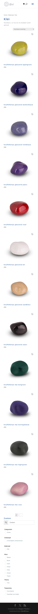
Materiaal (11, 15)
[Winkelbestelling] (23, 29)
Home (5, 15)
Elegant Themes (23, 609)
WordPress (25, 611)
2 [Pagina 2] (18, 515)
